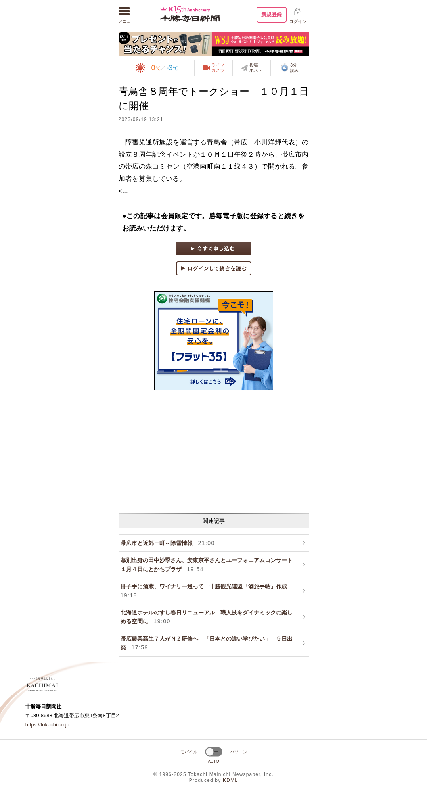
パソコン (238, 751)
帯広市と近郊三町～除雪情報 (168, 543)
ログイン (297, 21)
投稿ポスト (255, 68)
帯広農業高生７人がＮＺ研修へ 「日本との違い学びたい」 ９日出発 (207, 643)
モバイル (188, 751)
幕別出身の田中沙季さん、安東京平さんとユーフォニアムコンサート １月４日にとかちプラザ (209, 564)
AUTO (213, 761)
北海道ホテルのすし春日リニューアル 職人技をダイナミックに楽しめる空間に (207, 616)
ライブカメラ (217, 68)
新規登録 (271, 14)
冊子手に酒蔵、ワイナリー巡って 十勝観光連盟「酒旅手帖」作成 (207, 590)
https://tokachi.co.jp (47, 725)
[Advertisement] (213, 451)
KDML (230, 780)
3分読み (289, 68)
